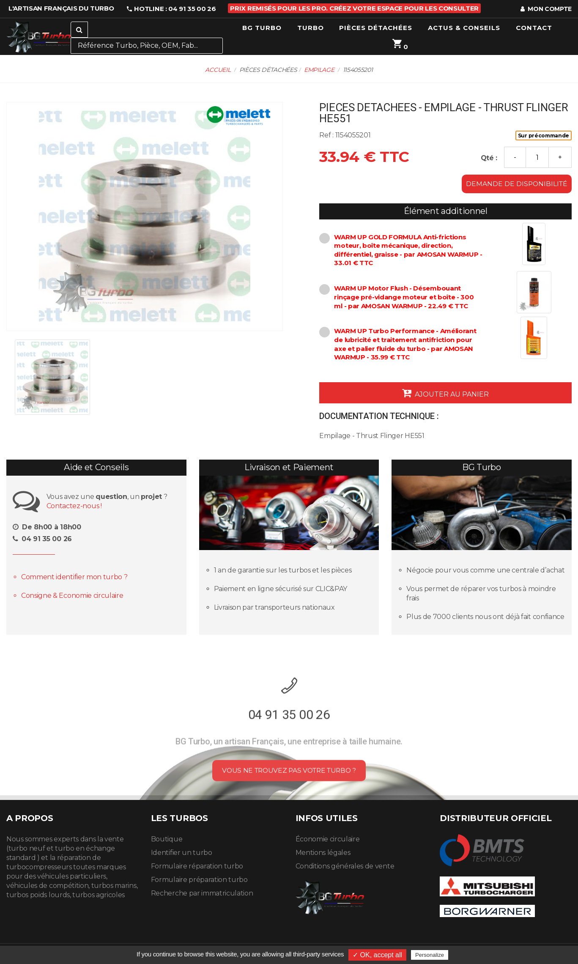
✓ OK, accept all (377, 955)
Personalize (429, 955)
